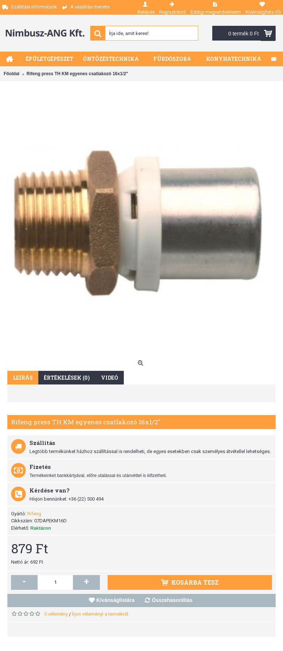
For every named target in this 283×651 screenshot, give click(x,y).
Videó (109, 377)
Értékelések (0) (67, 377)
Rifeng (34, 513)
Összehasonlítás (172, 600)
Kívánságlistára (116, 600)
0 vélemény (56, 614)
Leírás (23, 377)
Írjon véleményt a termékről (100, 614)
